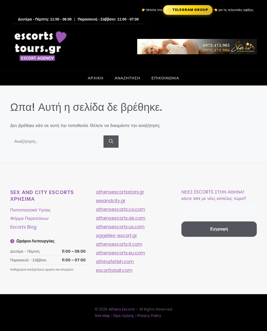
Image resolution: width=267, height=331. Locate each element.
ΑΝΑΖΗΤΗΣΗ (127, 78)
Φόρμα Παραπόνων (29, 218)
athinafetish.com (115, 262)
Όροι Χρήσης (123, 315)
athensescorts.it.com (119, 244)
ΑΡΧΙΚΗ (95, 78)
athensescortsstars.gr (120, 192)
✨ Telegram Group (187, 9)
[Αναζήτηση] (111, 141)
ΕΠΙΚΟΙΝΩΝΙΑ (165, 78)
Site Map (102, 315)
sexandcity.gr (110, 201)
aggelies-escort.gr (116, 235)
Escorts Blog (23, 227)
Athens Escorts (122, 309)
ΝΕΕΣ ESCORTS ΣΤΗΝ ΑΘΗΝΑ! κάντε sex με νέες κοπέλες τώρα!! (213, 195)
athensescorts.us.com (120, 227)
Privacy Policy (149, 315)
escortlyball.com (114, 270)
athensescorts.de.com (120, 218)
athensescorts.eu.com (120, 253)
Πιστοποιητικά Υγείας (30, 210)
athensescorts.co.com (120, 209)
